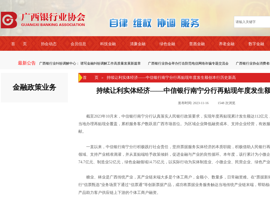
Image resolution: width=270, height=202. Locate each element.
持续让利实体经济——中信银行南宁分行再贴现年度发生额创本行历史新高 (171, 77)
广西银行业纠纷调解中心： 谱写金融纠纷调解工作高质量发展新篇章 (90, 63)
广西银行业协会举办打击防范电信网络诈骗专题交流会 (188, 63)
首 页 (90, 77)
